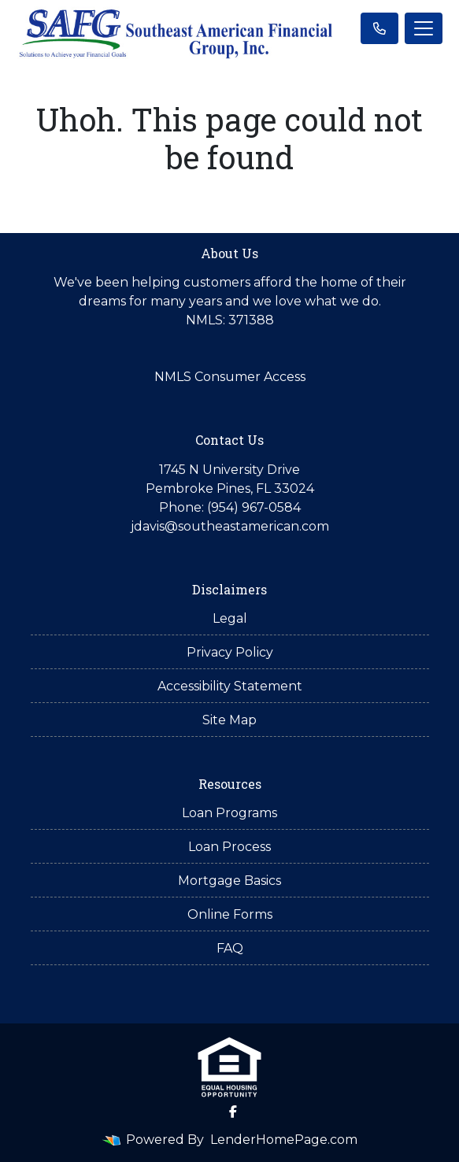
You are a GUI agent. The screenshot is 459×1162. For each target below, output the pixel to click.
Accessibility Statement (229, 686)
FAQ (230, 948)
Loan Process (229, 846)
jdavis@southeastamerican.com (230, 526)
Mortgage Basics (229, 880)
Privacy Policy (230, 652)
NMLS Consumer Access (229, 376)
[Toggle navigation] (423, 28)
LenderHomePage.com (283, 1139)
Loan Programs (229, 812)
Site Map (229, 719)
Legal (230, 618)
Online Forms (229, 914)
